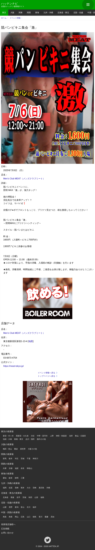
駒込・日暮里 (80, 436)
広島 (22, 517)
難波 (16, 449)
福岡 (4, 488)
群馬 (4, 459)
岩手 (18, 497)
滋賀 (16, 468)
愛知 (4, 478)
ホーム (3, 18)
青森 (12, 497)
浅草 (71, 436)
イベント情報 (15, 18)
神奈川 (35, 459)
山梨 (4, 507)
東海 (37, 12)
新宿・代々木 (8, 436)
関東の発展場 (7, 454)
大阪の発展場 (7, 444)
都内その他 (41, 439)
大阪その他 (32, 449)
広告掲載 (5, 528)
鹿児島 (41, 488)
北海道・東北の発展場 (11, 493)
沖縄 (48, 488)
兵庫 (4, 468)
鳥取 (4, 517)
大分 (28, 488)
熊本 (22, 488)
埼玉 (16, 459)
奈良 (22, 468)
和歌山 (29, 468)
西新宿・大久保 (22, 436)
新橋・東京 (18, 439)
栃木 (10, 459)
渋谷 (33, 436)
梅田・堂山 (7, 449)
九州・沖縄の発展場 (10, 483)
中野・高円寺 (42, 436)
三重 (22, 478)
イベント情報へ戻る (46, 373)
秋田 (30, 497)
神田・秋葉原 (61, 436)
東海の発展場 (7, 473)
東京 (4, 12)
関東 (21, 12)
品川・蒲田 (30, 439)
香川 (40, 517)
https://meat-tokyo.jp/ (13, 366)
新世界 (23, 449)
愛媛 (46, 517)
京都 (10, 468)
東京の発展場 (7, 431)
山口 (28, 517)
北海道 (5, 497)
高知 (52, 517)
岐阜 (10, 478)
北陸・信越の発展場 (10, 502)
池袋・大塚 (7, 439)
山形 (36, 497)
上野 (52, 436)
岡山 (16, 517)
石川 (28, 507)
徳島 (34, 517)
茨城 (22, 459)
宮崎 (34, 488)
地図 (30, 341)
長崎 (16, 488)
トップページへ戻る (46, 376)
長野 (10, 507)
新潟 (16, 507)
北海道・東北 (63, 12)
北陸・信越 (78, 12)
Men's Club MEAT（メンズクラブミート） (24, 178)
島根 (10, 517)
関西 (29, 12)
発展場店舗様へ (8, 524)
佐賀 (10, 488)
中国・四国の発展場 (10, 512)
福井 (34, 507)
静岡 (16, 478)
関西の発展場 (7, 464)
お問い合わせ (7, 533)
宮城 (24, 497)
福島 (42, 497)
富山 (22, 507)
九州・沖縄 (48, 12)
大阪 (12, 12)
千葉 (28, 459)
